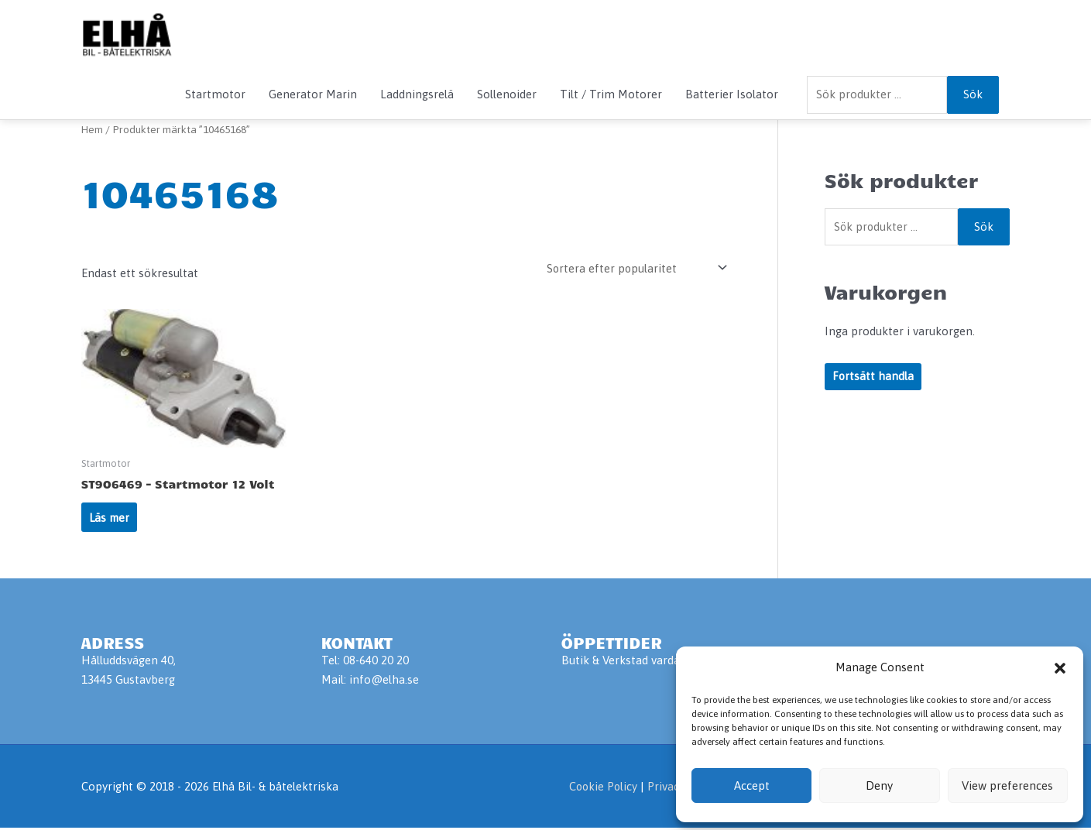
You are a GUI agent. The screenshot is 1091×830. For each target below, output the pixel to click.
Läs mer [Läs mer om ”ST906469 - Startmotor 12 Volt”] (110, 518)
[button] (1060, 668)
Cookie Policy (599, 787)
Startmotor (215, 94)
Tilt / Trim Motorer (611, 94)
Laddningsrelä (417, 94)
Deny (879, 785)
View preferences (1007, 785)
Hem (92, 129)
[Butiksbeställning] (633, 268)
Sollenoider (507, 94)
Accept (752, 785)
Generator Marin (313, 94)
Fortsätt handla (873, 377)
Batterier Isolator (731, 94)
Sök (973, 94)
